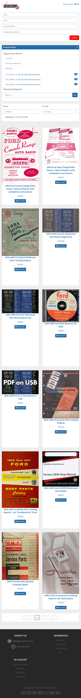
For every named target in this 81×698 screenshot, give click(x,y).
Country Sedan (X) (13, 63)
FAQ (60, 652)
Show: (5, 106)
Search (74, 38)
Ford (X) (9, 58)
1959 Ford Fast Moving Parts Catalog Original (20, 583)
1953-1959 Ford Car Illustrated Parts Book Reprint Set (20, 316)
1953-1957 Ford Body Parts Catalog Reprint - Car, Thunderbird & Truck (20, 511)
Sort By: (45, 106)
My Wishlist (20, 672)
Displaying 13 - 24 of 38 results (16, 117)
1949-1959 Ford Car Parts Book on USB (20, 397)
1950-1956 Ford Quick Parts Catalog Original (61, 421)
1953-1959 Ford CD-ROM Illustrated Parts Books (61, 489)
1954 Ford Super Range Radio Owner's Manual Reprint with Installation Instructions (61, 170)
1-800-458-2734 (22, 646)
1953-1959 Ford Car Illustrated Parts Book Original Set (60, 235)
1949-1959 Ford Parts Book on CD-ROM (60, 325)
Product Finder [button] (9, 47)
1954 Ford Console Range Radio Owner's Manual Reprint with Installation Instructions (20, 188)
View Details (20, 269)
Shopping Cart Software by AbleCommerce (40, 688)
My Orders (20, 668)
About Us (61, 640)
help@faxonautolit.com (22, 641)
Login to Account (20, 664)
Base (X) (9, 68)
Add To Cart (20, 201)
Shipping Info (60, 644)
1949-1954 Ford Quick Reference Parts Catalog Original (20, 259)
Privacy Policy (60, 648)
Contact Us (20, 676)
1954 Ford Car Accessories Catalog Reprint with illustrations (60, 597)
